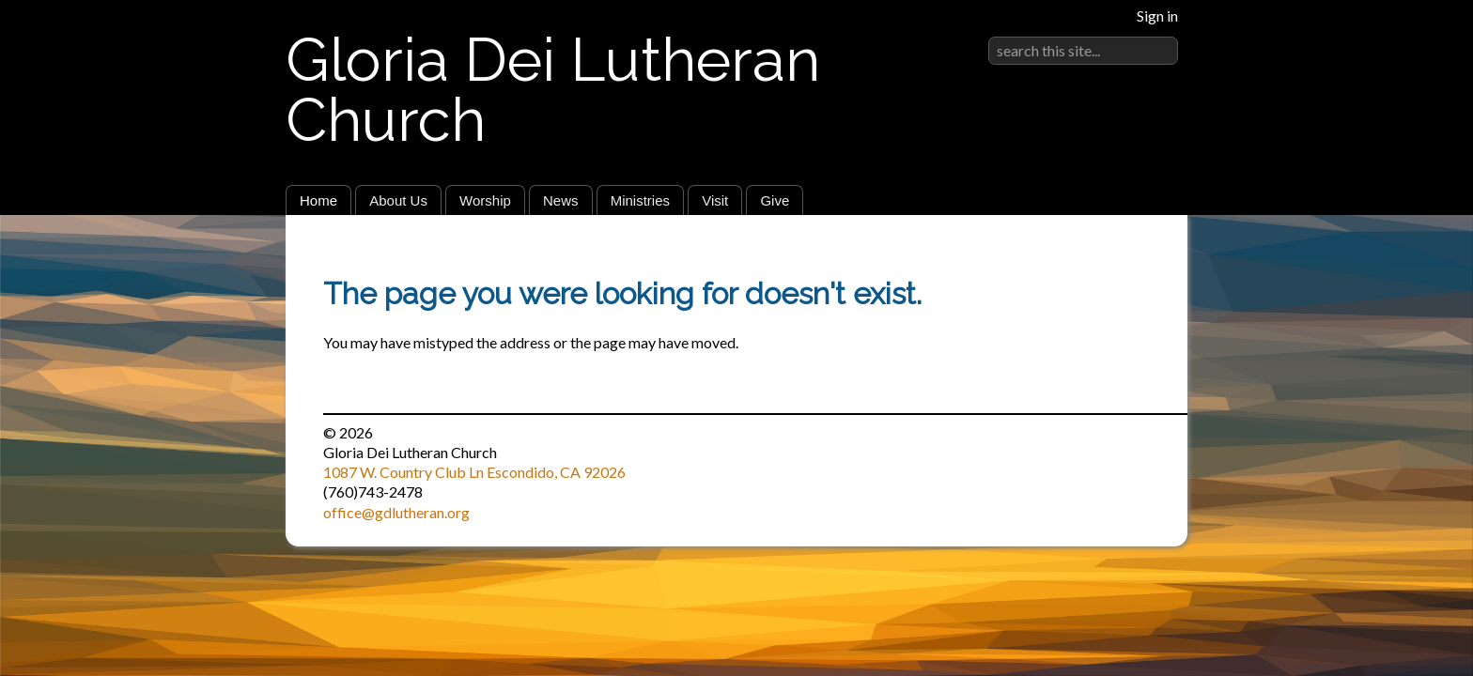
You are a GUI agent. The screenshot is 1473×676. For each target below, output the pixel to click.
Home (318, 200)
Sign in (1157, 15)
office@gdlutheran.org (396, 512)
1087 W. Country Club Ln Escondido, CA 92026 (474, 472)
